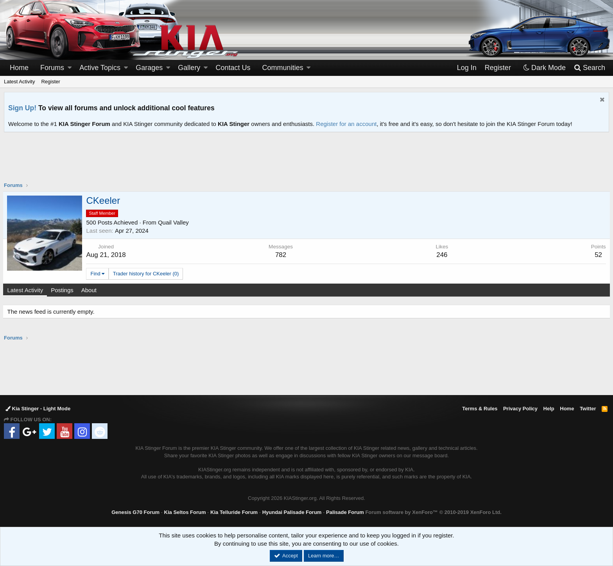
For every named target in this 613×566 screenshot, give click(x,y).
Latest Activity (19, 81)
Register (50, 81)
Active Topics (99, 68)
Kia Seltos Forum (185, 512)
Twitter (588, 408)
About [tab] (89, 290)
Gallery (189, 68)
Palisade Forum (345, 512)
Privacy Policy (520, 408)
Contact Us (233, 68)
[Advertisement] (306, 162)
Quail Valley (174, 222)
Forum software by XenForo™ (433, 512)
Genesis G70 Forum (135, 512)
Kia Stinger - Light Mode (37, 408)
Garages (149, 68)
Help (548, 408)
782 (281, 255)
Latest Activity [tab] (26, 290)
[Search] (589, 68)
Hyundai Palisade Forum (292, 512)
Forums (52, 68)
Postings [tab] (63, 290)
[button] (69, 68)
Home (19, 68)
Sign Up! (22, 108)
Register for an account (346, 123)
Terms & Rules (479, 408)
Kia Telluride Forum (234, 512)
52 (597, 255)
